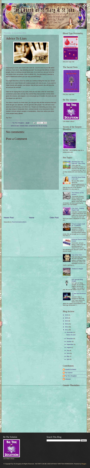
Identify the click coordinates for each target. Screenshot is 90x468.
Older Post (54, 218)
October (69, 341)
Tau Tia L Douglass (71, 376)
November (70, 338)
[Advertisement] (31, 203)
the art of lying (43, 126)
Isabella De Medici (70, 369)
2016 (66, 315)
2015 (66, 318)
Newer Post (9, 218)
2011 (66, 330)
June (68, 353)
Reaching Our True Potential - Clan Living (78, 162)
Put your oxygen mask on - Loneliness (78, 224)
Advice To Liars (71, 335)
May (68, 356)
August (69, 347)
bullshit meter (24, 126)
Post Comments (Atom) (19, 222)
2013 (66, 324)
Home (31, 218)
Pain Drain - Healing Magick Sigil (78, 209)
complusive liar (33, 126)
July (68, 350)
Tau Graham (69, 372)
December (70, 332)
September (70, 344)
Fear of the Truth (77, 255)
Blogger (83, 464)
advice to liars (15, 126)
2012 (66, 327)
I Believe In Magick (77, 269)
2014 (66, 321)
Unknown (68, 379)
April (68, 359)
